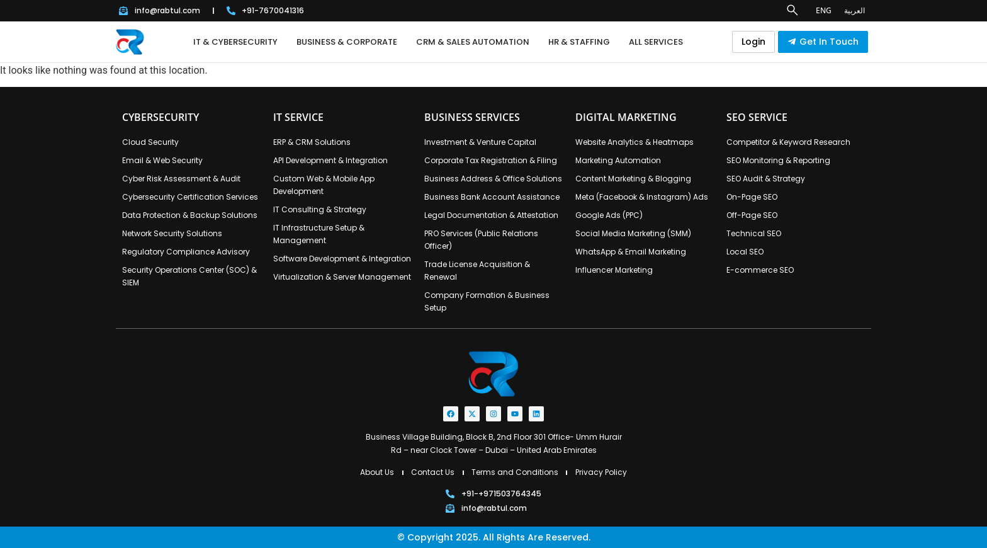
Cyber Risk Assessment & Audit (181, 178)
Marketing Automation (618, 160)
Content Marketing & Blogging (633, 178)
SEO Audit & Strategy (765, 178)
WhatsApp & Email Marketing (630, 251)
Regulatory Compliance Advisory (186, 251)
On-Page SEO (751, 196)
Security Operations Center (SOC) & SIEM (189, 276)
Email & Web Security (162, 160)
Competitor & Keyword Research (788, 142)
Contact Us (432, 472)
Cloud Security (150, 142)
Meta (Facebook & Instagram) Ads (641, 196)
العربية (854, 10)
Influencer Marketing (614, 270)
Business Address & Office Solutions (493, 178)
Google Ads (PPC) (609, 215)
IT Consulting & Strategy (319, 209)
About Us (377, 472)
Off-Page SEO (751, 215)
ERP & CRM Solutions (312, 142)
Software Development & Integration (342, 258)
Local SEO (745, 251)
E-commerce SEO (760, 270)
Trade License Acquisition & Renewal (477, 270)
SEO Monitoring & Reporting (778, 160)
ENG (824, 10)
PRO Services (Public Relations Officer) (481, 239)
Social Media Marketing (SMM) (633, 233)
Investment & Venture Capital (480, 142)
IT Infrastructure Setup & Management (318, 234)
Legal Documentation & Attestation (491, 215)
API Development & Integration (330, 160)
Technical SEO (753, 233)
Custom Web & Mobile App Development (324, 185)
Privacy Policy (601, 472)
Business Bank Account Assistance (492, 196)
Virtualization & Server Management (342, 276)
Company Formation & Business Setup (487, 301)
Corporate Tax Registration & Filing (490, 160)
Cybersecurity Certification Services (190, 196)
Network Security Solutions (172, 233)
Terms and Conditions (514, 472)
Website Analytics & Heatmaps (634, 142)
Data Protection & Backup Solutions (189, 215)
